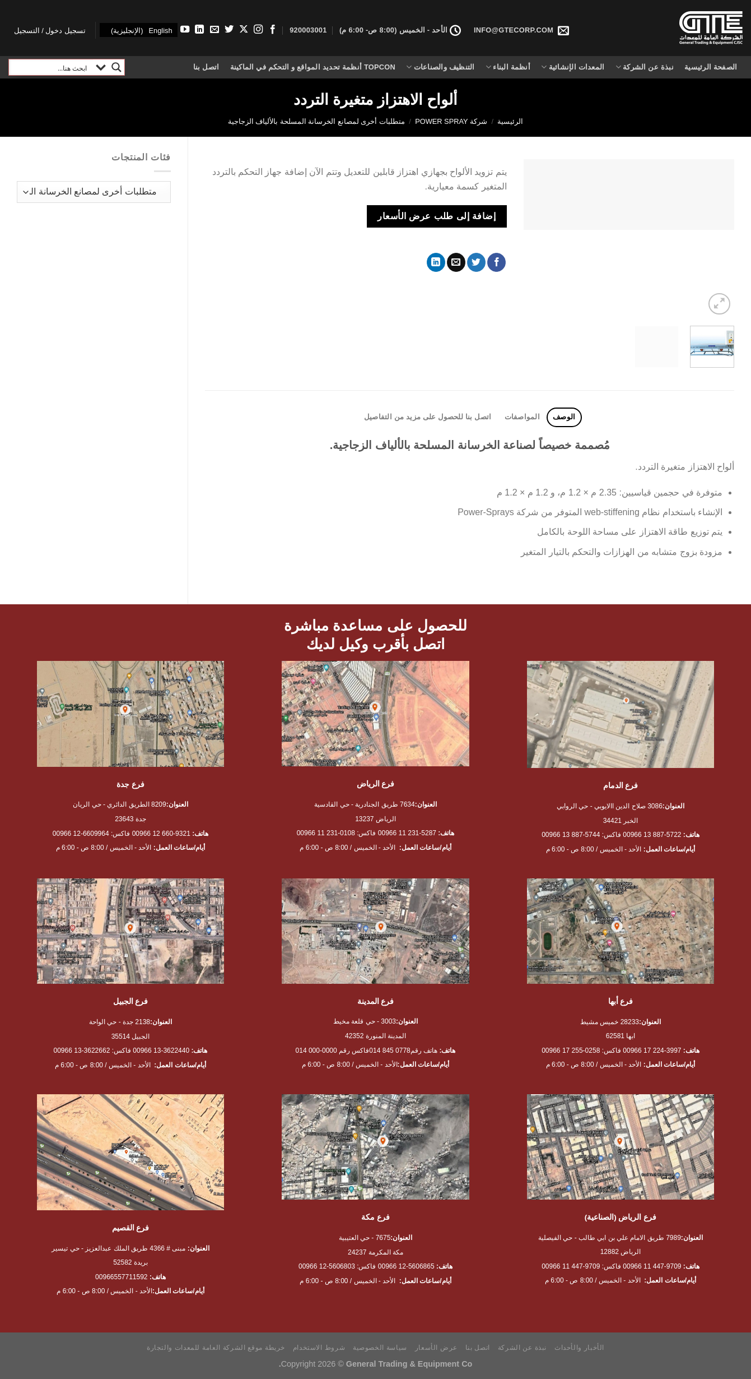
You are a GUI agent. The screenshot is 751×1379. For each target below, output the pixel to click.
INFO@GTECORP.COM (521, 30)
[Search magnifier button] (116, 67)
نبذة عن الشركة (644, 67)
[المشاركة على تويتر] (476, 262)
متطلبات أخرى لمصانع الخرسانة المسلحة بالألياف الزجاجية (316, 121)
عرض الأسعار (436, 1348)
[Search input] (51, 67)
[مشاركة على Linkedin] (436, 262)
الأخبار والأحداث (579, 1348)
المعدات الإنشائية (572, 67)
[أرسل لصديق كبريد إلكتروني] (456, 262)
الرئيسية (510, 121)
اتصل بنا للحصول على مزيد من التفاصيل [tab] (428, 417)
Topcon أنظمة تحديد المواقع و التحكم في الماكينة (312, 67)
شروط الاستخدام (319, 1348)
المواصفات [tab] (522, 417)
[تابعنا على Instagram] (257, 30)
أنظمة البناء (508, 67)
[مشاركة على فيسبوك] (496, 262)
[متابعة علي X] (243, 30)
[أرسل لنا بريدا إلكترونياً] (213, 30)
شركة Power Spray (451, 121)
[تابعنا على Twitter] (228, 30)
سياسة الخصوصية (380, 1348)
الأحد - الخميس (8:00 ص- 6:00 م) (400, 30)
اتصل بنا (206, 67)
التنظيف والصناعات (440, 67)
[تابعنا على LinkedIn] (199, 30)
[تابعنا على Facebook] (272, 30)
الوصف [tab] (564, 417)
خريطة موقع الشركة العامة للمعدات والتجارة (216, 1348)
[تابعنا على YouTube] (184, 30)
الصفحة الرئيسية (710, 67)
